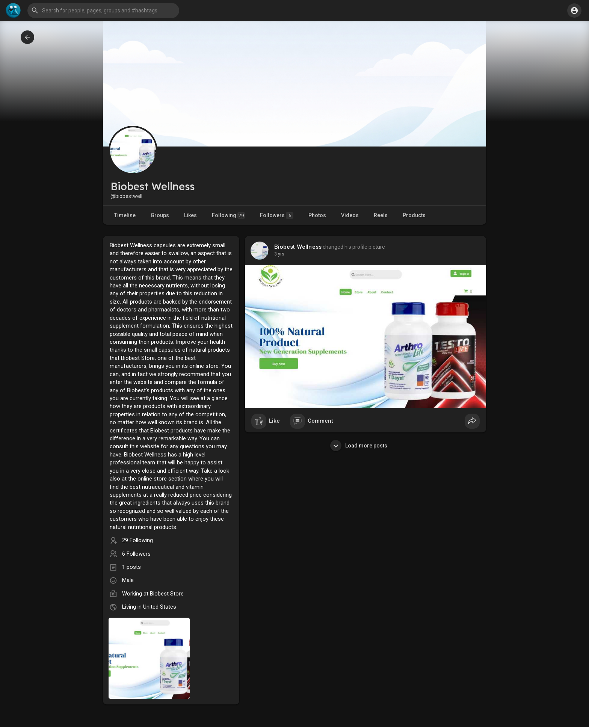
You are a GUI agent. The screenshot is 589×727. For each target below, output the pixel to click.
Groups (160, 215)
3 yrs (279, 254)
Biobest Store (167, 593)
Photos (317, 215)
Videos (350, 215)
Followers (276, 215)
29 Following (137, 540)
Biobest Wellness (298, 246)
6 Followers (136, 553)
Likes (190, 215)
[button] (103, 10)
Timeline (125, 215)
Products (414, 215)
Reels (381, 215)
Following (228, 215)
